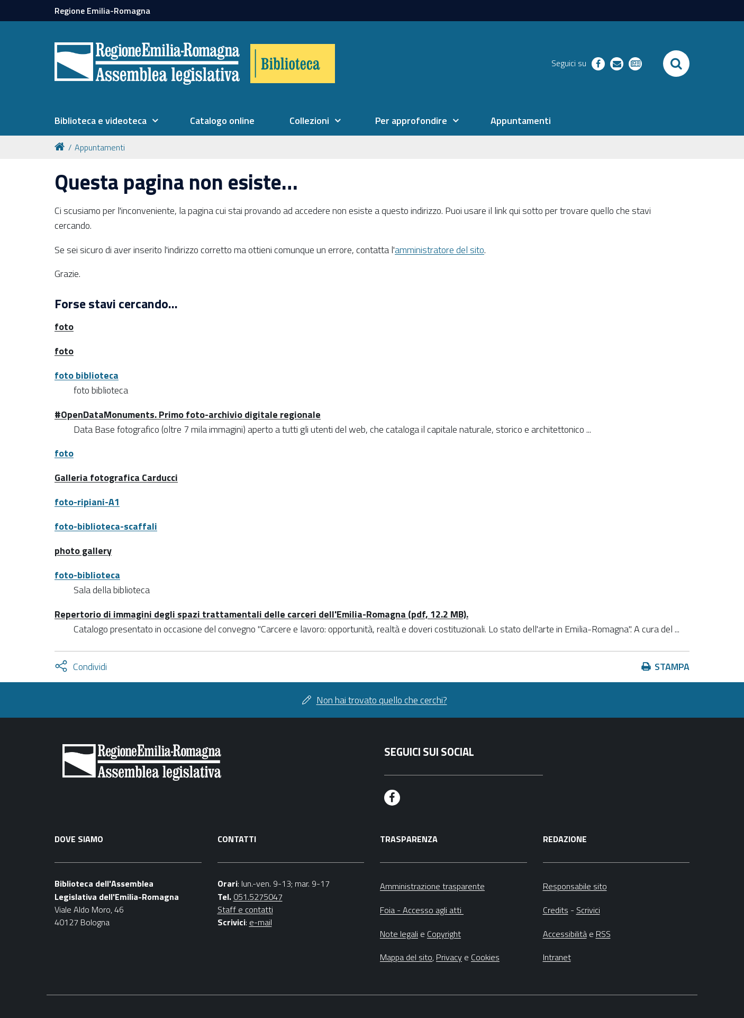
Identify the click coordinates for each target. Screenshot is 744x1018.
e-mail (260, 922)
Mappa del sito (406, 957)
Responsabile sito (575, 886)
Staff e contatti (245, 909)
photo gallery (83, 550)
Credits (555, 910)
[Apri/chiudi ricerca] (676, 63)
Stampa (672, 666)
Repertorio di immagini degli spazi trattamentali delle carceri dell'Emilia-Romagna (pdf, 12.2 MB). (261, 614)
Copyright (444, 933)
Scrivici (588, 910)
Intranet (557, 957)
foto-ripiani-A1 (87, 502)
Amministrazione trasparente (432, 886)
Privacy (449, 957)
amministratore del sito (439, 250)
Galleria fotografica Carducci (116, 477)
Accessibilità (565, 933)
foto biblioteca (87, 375)
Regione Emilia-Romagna (102, 10)
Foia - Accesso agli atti (422, 910)
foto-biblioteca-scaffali (106, 526)
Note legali (399, 933)
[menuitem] (106, 120)
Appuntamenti (100, 147)
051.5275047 (258, 896)
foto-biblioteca (87, 575)
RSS (603, 933)
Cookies (485, 957)
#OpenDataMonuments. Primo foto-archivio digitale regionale (188, 414)
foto (64, 326)
